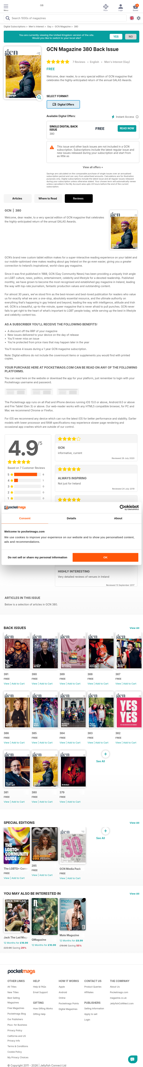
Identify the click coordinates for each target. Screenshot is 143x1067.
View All (134, 627)
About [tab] (118, 518)
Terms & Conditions (17, 1046)
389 (62, 674)
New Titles (13, 992)
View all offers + (93, 167)
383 (90, 733)
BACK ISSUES (15, 628)
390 (34, 674)
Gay (49, 26)
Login (87, 1019)
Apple (62, 986)
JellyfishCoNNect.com (121, 1003)
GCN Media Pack (70, 868)
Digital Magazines (68, 1009)
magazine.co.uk (118, 997)
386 (6, 733)
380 (76, 26)
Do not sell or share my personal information (37, 557)
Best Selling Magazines (13, 1000)
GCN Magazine (63, 26)
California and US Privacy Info (16, 1038)
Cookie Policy (14, 1051)
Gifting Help (39, 1014)
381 (6, 792)
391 (6, 674)
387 (117, 674)
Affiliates (88, 992)
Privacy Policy (14, 1030)
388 (90, 674)
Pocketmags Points (69, 1003)
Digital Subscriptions (15, 26)
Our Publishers (15, 1019)
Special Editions (19, 822)
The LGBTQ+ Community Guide (16, 868)
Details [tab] (71, 518)
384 (62, 733)
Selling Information (94, 1008)
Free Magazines (15, 1008)
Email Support (40, 992)
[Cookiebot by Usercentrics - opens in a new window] (122, 507)
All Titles (11, 986)
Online (62, 997)
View (6, 683)
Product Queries (92, 986)
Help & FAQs (39, 986)
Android (63, 992)
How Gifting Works (43, 1008)
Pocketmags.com (119, 992)
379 (62, 792)
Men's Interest (36, 26)
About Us (115, 986)
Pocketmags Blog (16, 1013)
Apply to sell (90, 1014)
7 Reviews (79, 61)
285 (34, 865)
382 (117, 733)
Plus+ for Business (17, 1024)
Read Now (127, 128)
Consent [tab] (25, 518)
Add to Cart (18, 683)
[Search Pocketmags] (7, 18)
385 (34, 733)
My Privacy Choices (17, 1057)
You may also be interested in (32, 893)
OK (105, 557)
